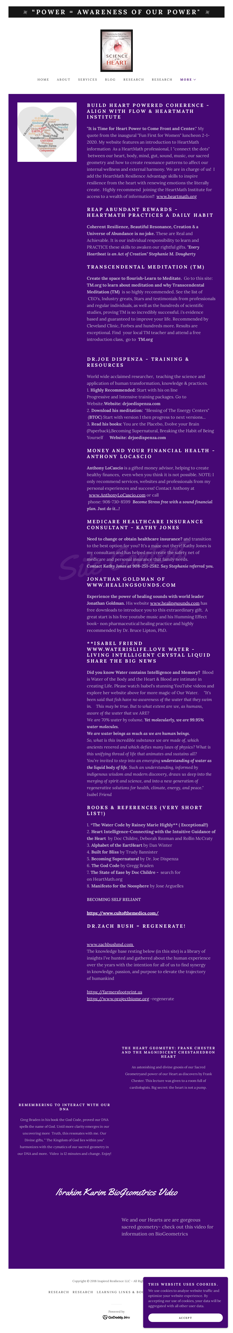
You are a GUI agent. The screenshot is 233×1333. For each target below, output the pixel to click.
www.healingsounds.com (175, 603)
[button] (187, 79)
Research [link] (133, 79)
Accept (185, 1317)
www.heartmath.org (177, 196)
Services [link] (87, 79)
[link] (116, 50)
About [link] (64, 79)
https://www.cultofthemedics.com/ (123, 913)
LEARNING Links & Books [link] (123, 1292)
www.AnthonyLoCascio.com (117, 495)
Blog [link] (110, 79)
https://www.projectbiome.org (118, 998)
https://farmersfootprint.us (114, 992)
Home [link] (43, 79)
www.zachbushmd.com (110, 944)
